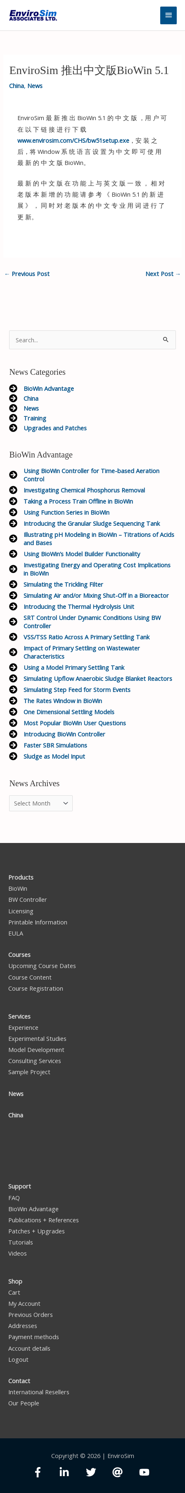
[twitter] (98, 1472)
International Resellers (38, 1392)
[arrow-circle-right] (41, 388)
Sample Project (29, 1072)
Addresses (22, 1325)
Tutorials (20, 1242)
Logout (18, 1359)
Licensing (20, 911)
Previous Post (27, 273)
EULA (15, 933)
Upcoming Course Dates (42, 965)
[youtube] (146, 1472)
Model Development (36, 1049)
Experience (23, 1027)
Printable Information (37, 922)
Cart (14, 1292)
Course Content (30, 977)
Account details (29, 1348)
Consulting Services (34, 1060)
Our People (23, 1403)
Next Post (163, 273)
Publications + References (43, 1220)
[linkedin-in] (71, 1472)
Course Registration (35, 988)
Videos (17, 1253)
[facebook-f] (45, 1472)
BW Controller (27, 899)
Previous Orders (30, 1314)
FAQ (14, 1197)
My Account (24, 1303)
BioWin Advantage (33, 1209)
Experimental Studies (37, 1038)
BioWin (17, 888)
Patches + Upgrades (36, 1231)
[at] (125, 1472)
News (35, 85)
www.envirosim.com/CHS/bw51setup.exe (73, 140)
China (16, 85)
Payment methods (33, 1337)
